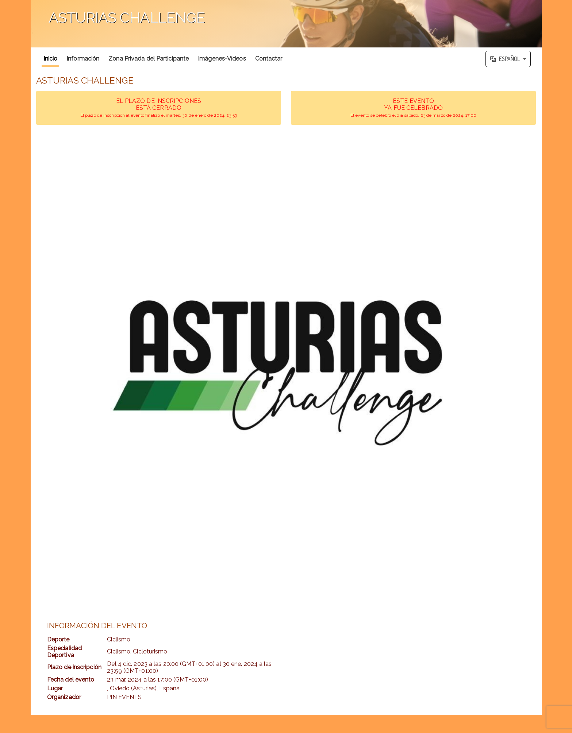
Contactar (269, 58)
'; (286, 23)
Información (82, 58)
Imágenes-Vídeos (222, 58)
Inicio (50, 58)
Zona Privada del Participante (148, 58)
